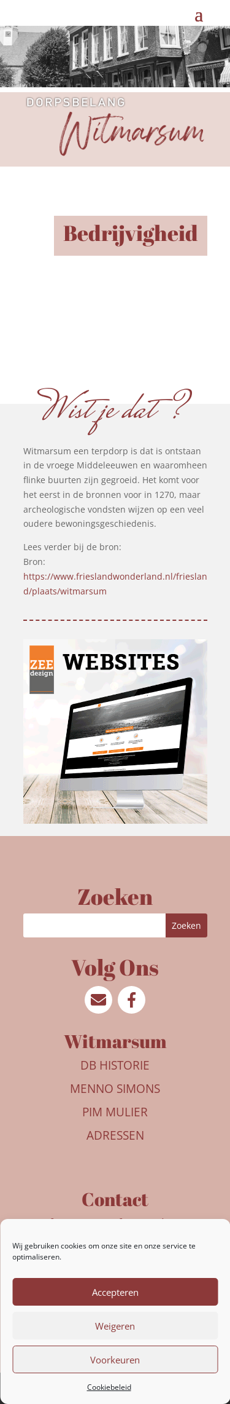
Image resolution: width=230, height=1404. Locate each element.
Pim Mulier (115, 1112)
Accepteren (115, 1292)
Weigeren (115, 1326)
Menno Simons (115, 1089)
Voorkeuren (115, 1360)
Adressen (115, 1135)
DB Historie (115, 1065)
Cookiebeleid (109, 1387)
